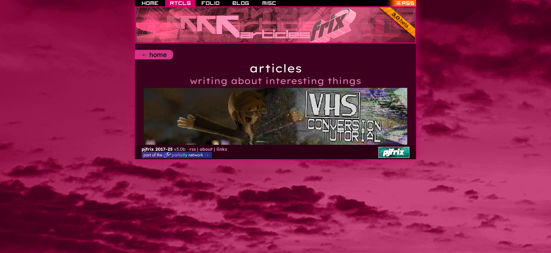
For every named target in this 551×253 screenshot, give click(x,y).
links (221, 149)
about (206, 149)
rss (192, 149)
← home (154, 55)
